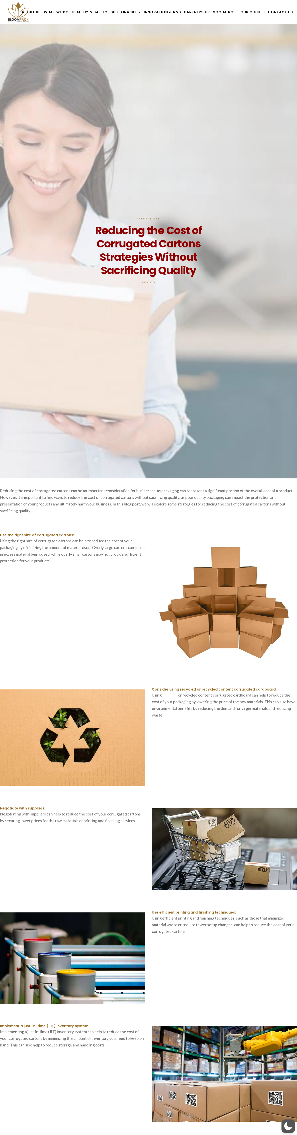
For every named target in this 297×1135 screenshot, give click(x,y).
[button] (288, 1126)
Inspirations (148, 218)
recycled (169, 695)
